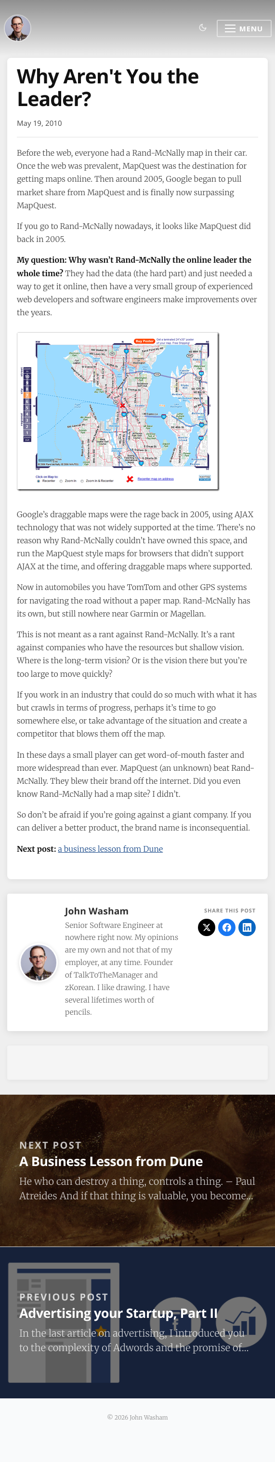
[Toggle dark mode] (203, 28)
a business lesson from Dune (110, 849)
